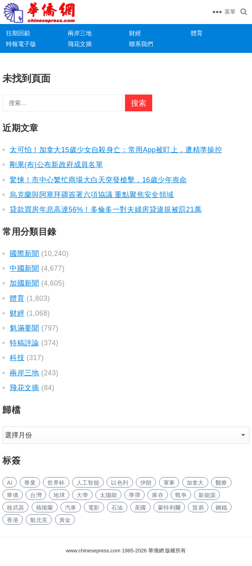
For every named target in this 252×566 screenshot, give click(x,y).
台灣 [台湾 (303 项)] (36, 495)
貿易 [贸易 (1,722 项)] (198, 507)
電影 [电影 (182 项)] (94, 507)
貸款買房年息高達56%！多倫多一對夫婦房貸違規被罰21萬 (106, 209)
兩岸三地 (80, 33)
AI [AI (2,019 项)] (9, 482)
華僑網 (155, 551)
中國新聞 (24, 268)
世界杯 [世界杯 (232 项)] (56, 482)
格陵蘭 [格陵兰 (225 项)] (44, 507)
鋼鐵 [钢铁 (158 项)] (221, 507)
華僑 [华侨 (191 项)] (12, 495)
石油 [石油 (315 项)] (117, 507)
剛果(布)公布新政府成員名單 (56, 165)
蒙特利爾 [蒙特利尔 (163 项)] (169, 507)
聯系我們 (141, 43)
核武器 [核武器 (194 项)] (15, 507)
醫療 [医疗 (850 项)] (221, 482)
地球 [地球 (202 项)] (59, 495)
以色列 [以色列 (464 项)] (119, 482)
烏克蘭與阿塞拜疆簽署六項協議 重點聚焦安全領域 (91, 195)
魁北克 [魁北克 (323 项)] (38, 520)
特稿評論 (24, 343)
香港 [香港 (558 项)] (12, 520)
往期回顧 (18, 33)
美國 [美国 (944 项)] (140, 507)
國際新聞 (24, 254)
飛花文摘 (80, 43)
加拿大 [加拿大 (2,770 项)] (195, 482)
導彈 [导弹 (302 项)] (134, 495)
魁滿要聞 (24, 328)
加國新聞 (24, 283)
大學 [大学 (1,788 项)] (82, 495)
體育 (197, 33)
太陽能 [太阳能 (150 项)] (108, 495)
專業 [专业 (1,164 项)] (30, 482)
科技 (17, 358)
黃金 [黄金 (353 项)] (65, 520)
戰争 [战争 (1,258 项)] (181, 495)
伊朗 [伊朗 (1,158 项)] (146, 482)
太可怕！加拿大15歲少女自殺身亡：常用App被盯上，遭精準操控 (116, 150)
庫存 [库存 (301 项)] (157, 495)
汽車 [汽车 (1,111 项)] (71, 507)
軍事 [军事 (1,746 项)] (169, 482)
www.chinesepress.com (93, 551)
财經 (135, 33)
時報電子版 (21, 43)
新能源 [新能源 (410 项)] (207, 495)
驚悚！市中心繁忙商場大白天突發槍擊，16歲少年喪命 (98, 180)
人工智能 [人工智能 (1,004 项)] (88, 482)
